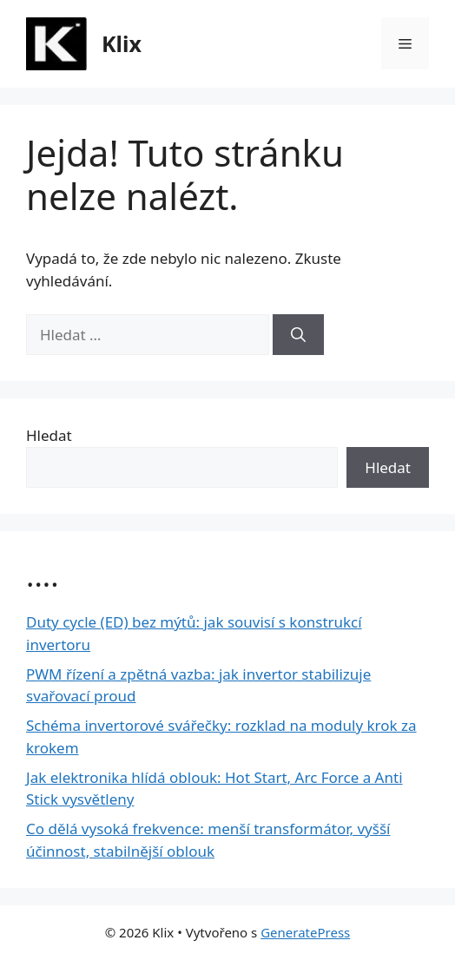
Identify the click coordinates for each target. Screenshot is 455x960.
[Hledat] (298, 335)
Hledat (49, 435)
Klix (122, 43)
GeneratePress (305, 932)
